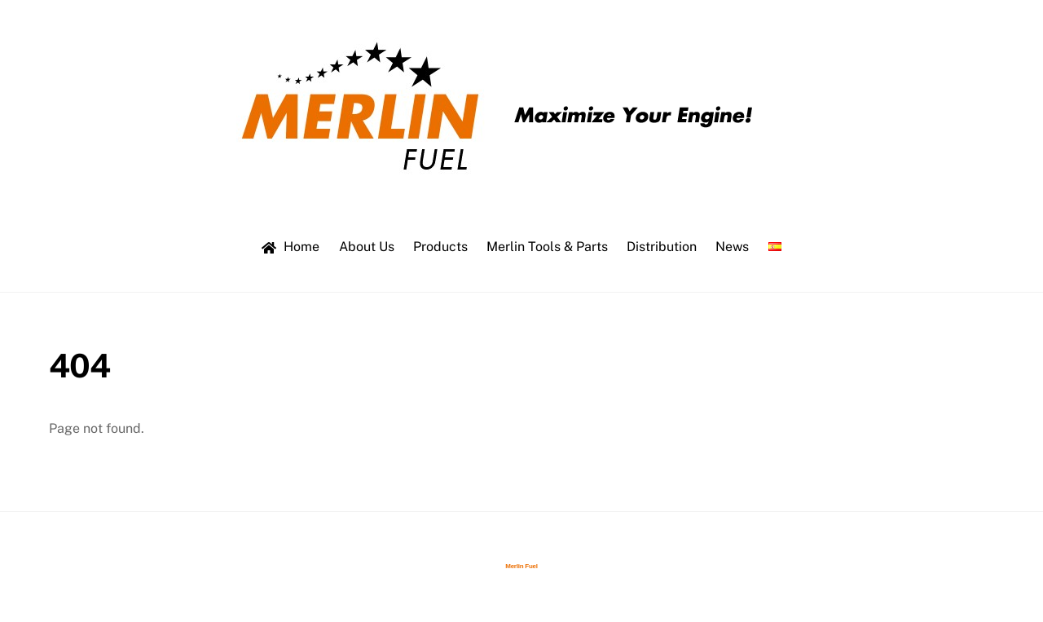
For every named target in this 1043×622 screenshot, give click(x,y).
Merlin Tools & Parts (547, 246)
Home (290, 246)
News (732, 246)
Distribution (662, 246)
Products (440, 246)
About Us (366, 246)
